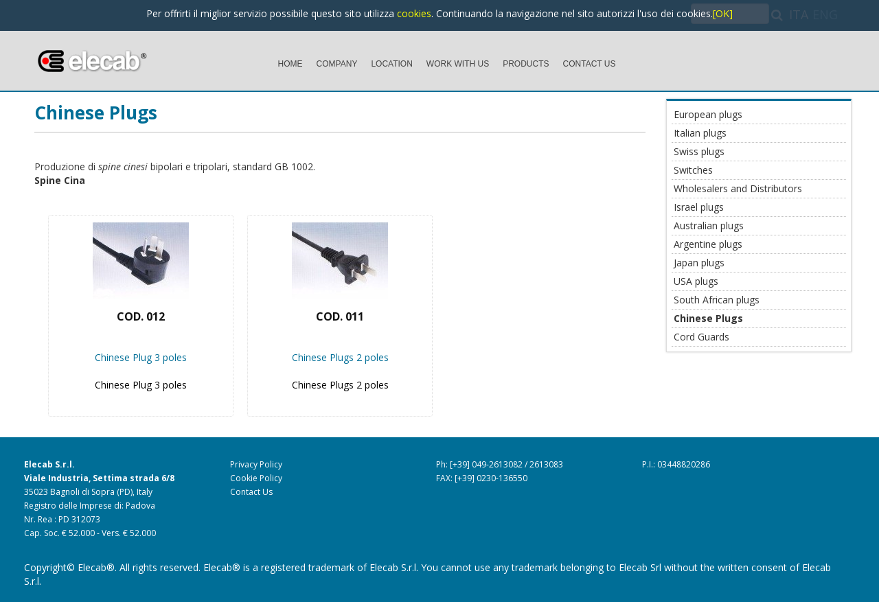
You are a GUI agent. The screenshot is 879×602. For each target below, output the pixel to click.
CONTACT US (589, 64)
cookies (414, 13)
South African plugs (717, 299)
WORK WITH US (457, 64)
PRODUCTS (526, 64)
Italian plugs (700, 132)
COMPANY (337, 64)
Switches (693, 169)
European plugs (708, 114)
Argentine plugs (708, 244)
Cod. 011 (340, 316)
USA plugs (696, 281)
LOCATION (391, 64)
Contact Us (251, 492)
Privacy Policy (256, 464)
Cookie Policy (256, 478)
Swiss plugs (699, 151)
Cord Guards (701, 336)
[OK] (723, 13)
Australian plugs (709, 225)
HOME (290, 64)
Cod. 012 (141, 316)
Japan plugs (699, 262)
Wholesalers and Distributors (738, 188)
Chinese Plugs (95, 112)
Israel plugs (699, 206)
